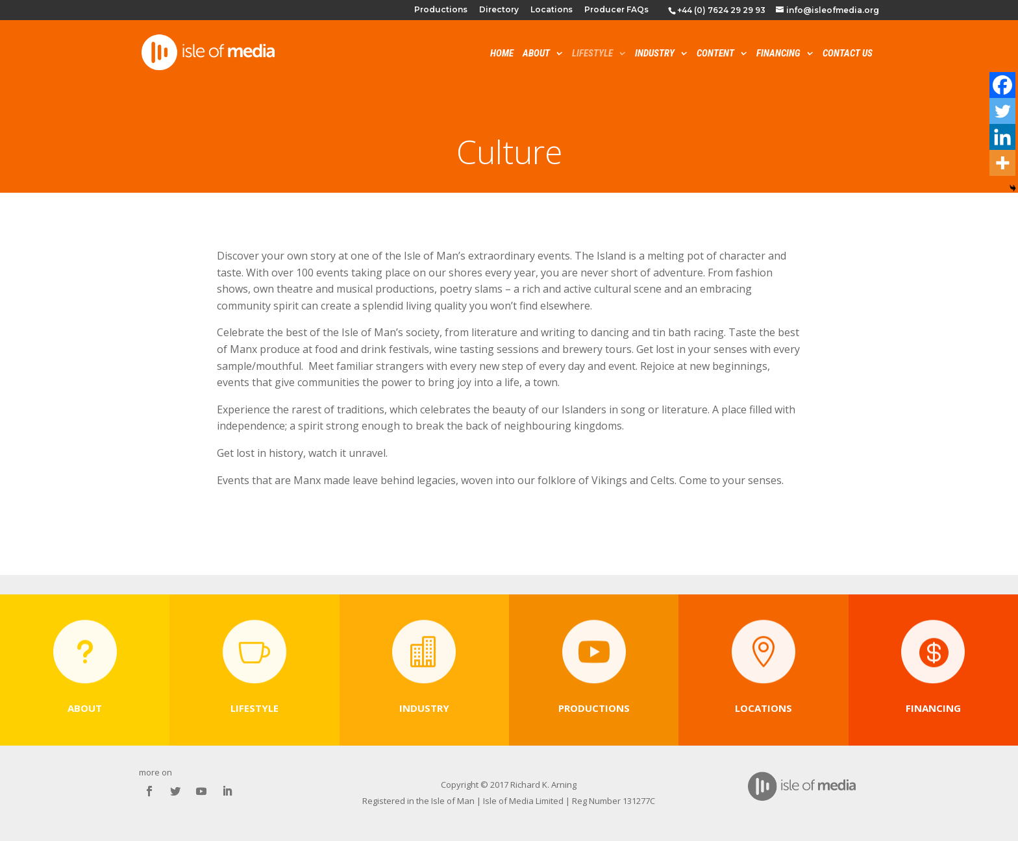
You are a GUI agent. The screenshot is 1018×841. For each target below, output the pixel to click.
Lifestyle (592, 54)
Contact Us (848, 54)
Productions (440, 10)
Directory (499, 10)
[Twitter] (1002, 111)
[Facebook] (1002, 85)
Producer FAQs (616, 10)
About (536, 54)
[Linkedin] (1002, 137)
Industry (655, 54)
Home (502, 54)
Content (715, 54)
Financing (778, 54)
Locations (551, 10)
